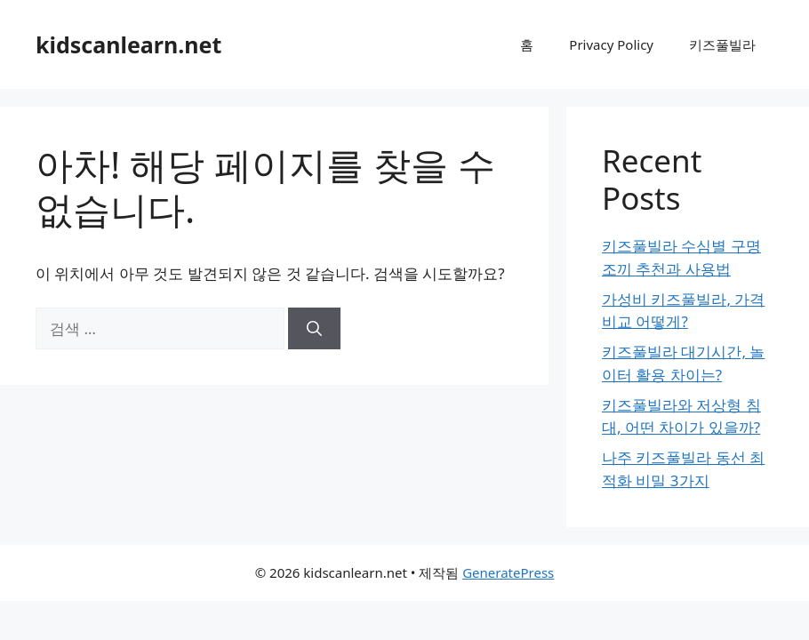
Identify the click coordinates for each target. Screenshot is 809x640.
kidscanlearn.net (128, 44)
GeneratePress (508, 572)
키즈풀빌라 (722, 44)
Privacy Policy (611, 44)
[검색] (314, 329)
